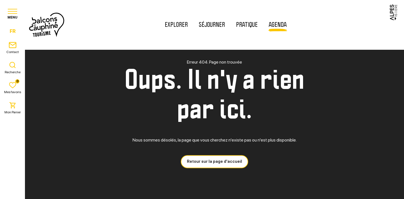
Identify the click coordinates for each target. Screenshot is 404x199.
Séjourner (212, 25)
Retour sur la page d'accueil (214, 161)
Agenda (278, 25)
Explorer (176, 25)
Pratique (247, 25)
